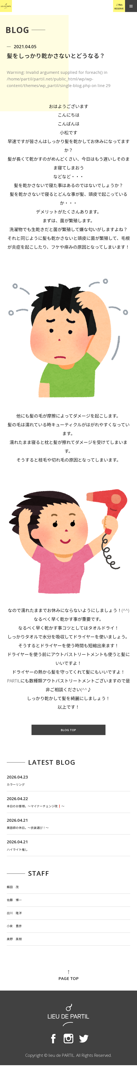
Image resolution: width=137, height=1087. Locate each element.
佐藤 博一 (18, 914)
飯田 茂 (15, 899)
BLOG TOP (68, 730)
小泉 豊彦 (18, 944)
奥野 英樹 (18, 960)
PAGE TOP (68, 997)
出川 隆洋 (18, 929)
